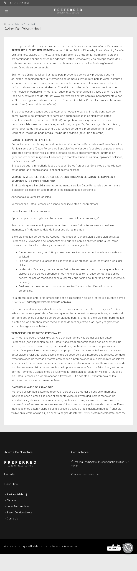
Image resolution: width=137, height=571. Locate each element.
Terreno (11, 500)
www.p (87, 413)
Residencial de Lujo (17, 494)
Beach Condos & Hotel (19, 512)
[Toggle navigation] (131, 3)
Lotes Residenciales (18, 506)
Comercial (13, 518)
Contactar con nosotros (85, 474)
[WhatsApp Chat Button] (128, 548)
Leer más (9, 474)
